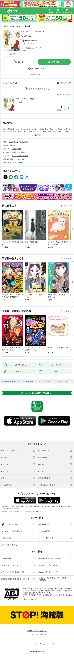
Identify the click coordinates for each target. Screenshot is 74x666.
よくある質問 (44, 531)
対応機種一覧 (44, 524)
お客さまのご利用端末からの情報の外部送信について (53, 579)
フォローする (42, 31)
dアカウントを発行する (37, 631)
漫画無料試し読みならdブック (11, 381)
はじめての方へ (9, 524)
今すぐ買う (56, 62)
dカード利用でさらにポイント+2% (31, 48)
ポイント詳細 (27, 43)
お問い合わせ (7, 538)
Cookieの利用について (47, 572)
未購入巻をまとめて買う (39, 89)
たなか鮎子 (37, 31)
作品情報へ (35, 74)
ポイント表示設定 (45, 538)
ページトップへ (37, 644)
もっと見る (65, 206)
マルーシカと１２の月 (25, 99)
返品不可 (24, 50)
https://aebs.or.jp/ (30, 599)
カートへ (21, 62)
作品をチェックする (38, 69)
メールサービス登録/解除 (11, 531)
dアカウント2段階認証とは (12, 572)
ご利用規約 (6, 558)
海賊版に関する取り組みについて (15, 579)
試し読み (13, 54)
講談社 (12, 145)
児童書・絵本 (16, 149)
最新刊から (67, 94)
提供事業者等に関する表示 (49, 558)
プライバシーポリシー (10, 565)
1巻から (59, 94)
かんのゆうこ (26, 31)
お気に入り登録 (65, 83)
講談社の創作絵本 (18, 152)
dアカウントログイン (10, 545)
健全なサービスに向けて (48, 565)
